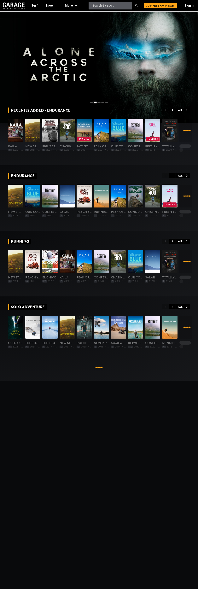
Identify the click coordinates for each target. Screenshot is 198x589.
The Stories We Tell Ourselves (78, 512)
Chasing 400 (154, 189)
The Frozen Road (113, 512)
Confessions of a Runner (120, 296)
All (183, 110)
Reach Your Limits (69, 405)
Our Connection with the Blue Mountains (89, 296)
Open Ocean (18, 512)
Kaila (12, 189)
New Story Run (66, 189)
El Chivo (106, 405)
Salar (149, 296)
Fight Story (108, 189)
